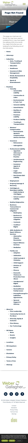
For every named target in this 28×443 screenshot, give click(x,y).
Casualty (13, 89)
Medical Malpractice (17, 202)
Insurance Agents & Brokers (17, 166)
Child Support (18, 263)
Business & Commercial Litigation (18, 217)
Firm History (14, 323)
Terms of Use (11, 361)
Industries (10, 59)
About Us (9, 309)
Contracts (17, 222)
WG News (9, 330)
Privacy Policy (11, 357)
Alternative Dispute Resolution (17, 238)
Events (12, 335)
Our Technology (15, 326)
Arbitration (17, 255)
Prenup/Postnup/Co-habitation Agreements (21, 295)
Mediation (17, 247)
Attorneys (9, 55)
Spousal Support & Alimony (17, 302)
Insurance (13, 141)
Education (13, 66)
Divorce (16, 270)
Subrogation (18, 145)
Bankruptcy (18, 213)
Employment (14, 181)
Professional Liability (17, 149)
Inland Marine (18, 107)
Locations (9, 342)
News (12, 332)
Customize (19, 440)
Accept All (5, 440)
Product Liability (19, 119)
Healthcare (14, 68)
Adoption (17, 253)
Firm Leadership (16, 311)
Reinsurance (18, 143)
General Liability (19, 105)
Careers (9, 350)
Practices (9, 87)
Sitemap (9, 365)
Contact (14, 405)
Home (8, 51)
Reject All (12, 440)
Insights (13, 338)
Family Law (14, 251)
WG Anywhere (11, 346)
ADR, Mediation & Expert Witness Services (16, 232)
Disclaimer (10, 353)
